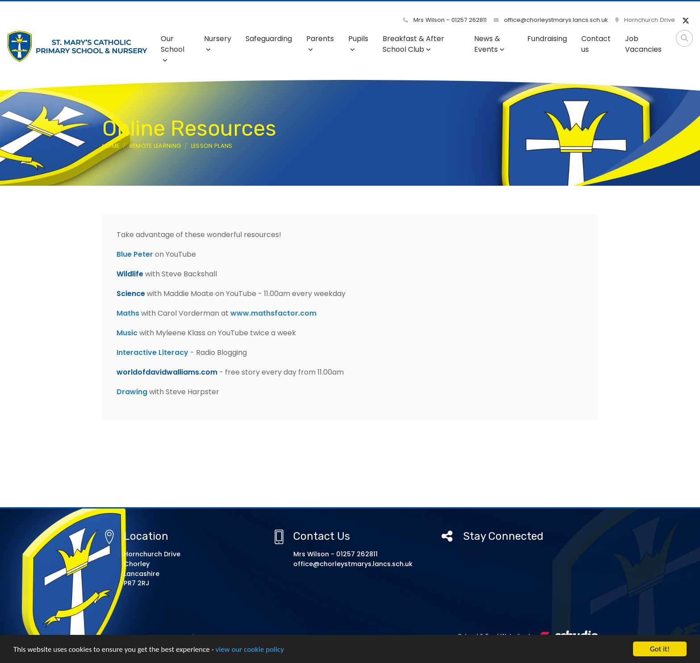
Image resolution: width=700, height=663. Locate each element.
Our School (172, 48)
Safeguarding (269, 38)
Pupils (358, 43)
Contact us (596, 43)
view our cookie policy (250, 650)
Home (110, 146)
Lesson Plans (212, 146)
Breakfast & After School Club (413, 43)
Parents (320, 43)
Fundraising (547, 38)
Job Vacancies (643, 43)
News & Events (489, 43)
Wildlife (130, 274)
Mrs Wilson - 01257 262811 (445, 20)
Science (131, 293)
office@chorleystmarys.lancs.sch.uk (551, 20)
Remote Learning (155, 146)
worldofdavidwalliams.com (167, 372)
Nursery (217, 43)
